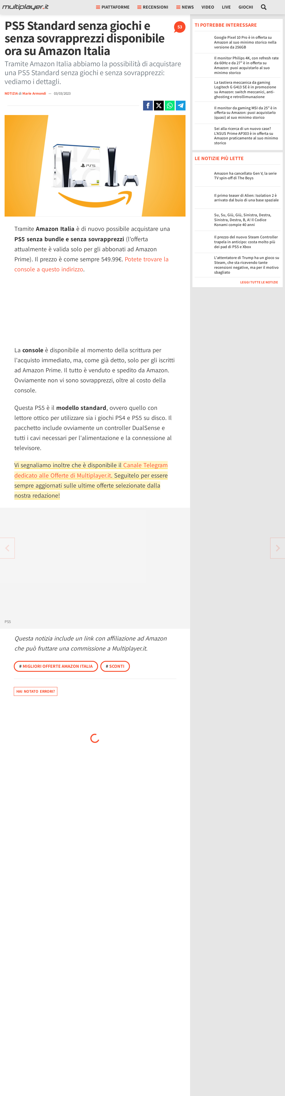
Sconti (115, 666)
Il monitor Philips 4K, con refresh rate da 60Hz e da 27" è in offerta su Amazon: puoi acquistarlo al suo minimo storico (246, 65)
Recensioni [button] (152, 7)
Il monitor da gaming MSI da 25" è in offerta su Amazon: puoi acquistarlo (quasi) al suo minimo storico (245, 112)
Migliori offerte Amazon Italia (56, 666)
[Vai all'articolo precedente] (278, 548)
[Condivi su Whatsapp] (170, 105)
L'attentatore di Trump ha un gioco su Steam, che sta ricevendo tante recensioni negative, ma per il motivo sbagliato (246, 265)
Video (208, 7)
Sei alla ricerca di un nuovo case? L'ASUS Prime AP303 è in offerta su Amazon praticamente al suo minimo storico (246, 135)
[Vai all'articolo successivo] (7, 548)
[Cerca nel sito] (264, 7)
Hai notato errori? (35, 691)
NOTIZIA (11, 93)
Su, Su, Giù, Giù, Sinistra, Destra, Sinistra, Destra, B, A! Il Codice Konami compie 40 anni (242, 219)
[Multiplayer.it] (25, 7)
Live (226, 7)
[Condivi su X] (159, 105)
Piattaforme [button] (113, 7)
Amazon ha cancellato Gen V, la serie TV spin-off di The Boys (245, 176)
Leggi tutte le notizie (259, 282)
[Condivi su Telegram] (181, 105)
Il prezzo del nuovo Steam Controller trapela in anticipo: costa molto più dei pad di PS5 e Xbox (246, 241)
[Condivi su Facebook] (148, 105)
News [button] (185, 7)
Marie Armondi (34, 93)
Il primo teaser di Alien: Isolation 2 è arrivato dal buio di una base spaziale (246, 198)
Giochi (246, 7)
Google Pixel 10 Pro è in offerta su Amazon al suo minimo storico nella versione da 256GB (245, 42)
